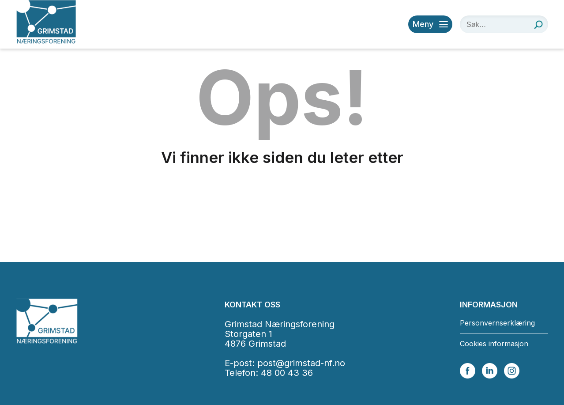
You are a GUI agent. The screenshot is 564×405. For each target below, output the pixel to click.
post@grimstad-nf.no (301, 363)
